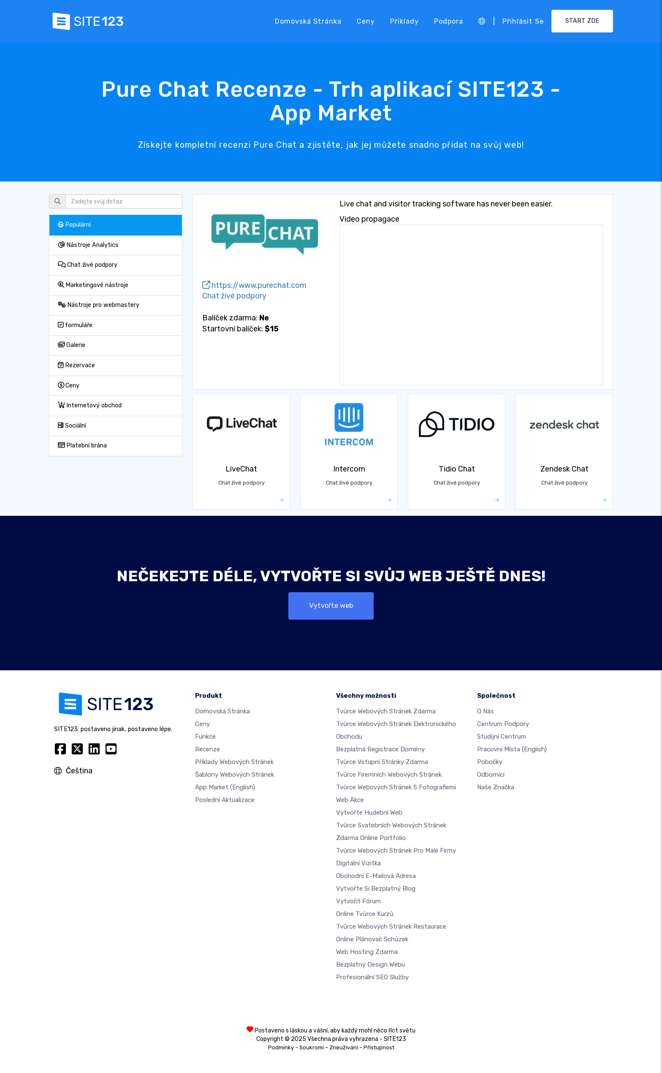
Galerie (71, 345)
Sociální (72, 425)
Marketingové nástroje (93, 285)
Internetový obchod (90, 405)
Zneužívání (343, 1047)
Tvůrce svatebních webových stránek (391, 825)
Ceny (366, 21)
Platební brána (82, 445)
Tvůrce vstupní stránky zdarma (382, 762)
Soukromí (311, 1047)
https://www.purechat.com (254, 285)
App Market (225, 787)
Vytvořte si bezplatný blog (375, 888)
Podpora (448, 21)
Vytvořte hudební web (369, 812)
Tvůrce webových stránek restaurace (391, 926)
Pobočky (489, 762)
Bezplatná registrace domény (380, 749)
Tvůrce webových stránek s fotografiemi (396, 787)
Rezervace (76, 365)
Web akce (350, 800)
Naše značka (495, 787)
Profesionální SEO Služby (372, 977)
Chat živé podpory (87, 264)
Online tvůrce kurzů (364, 914)
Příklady (404, 21)
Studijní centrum (501, 736)
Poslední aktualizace (225, 800)
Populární (74, 224)
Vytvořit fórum (358, 901)
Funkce (205, 736)
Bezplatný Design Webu (370, 964)
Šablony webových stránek (234, 774)
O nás (485, 711)
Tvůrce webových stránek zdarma (386, 711)
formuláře (75, 325)
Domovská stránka (308, 21)
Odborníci (491, 774)
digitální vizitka (358, 863)
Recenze (207, 749)
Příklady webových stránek (234, 762)
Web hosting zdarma (367, 952)
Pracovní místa (512, 749)
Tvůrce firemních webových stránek (389, 774)
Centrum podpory (503, 724)
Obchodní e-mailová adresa (376, 876)
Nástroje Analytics (88, 245)
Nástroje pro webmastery (98, 305)
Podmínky (281, 1047)
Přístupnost (379, 1047)
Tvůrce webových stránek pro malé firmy (396, 850)
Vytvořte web (331, 606)
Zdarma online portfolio (371, 838)
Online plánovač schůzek (372, 939)
